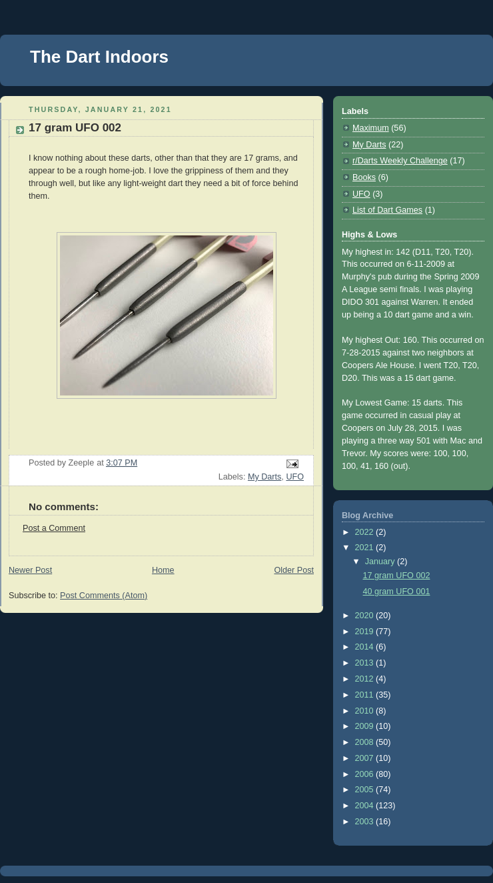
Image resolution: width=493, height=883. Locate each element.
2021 (365, 547)
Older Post (294, 570)
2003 (365, 821)
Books (364, 177)
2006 (365, 774)
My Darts (264, 477)
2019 (365, 631)
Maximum (370, 128)
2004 (365, 805)
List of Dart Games (387, 210)
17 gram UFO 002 (396, 575)
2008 (365, 742)
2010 (365, 711)
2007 (365, 758)
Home (163, 570)
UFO (295, 477)
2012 (365, 679)
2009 (365, 726)
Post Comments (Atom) (103, 595)
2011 (365, 695)
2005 (365, 789)
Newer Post (30, 570)
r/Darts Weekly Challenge (400, 160)
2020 (365, 615)
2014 (365, 647)
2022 (365, 532)
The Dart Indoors (99, 57)
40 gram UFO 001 (396, 591)
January (381, 561)
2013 (365, 663)
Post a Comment (54, 528)
